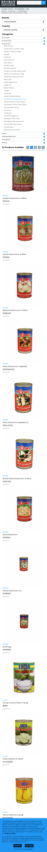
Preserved (6, 37)
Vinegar (6, 90)
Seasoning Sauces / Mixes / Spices (14, 102)
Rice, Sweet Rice (9, 60)
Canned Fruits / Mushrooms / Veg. (14, 13)
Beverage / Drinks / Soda (12, 118)
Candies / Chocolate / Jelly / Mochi (15, 71)
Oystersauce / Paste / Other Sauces (15, 104)
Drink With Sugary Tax (11, 116)
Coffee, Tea (7, 85)
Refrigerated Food (9, 136)
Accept (17, 845)
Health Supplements (10, 82)
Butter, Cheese (9, 88)
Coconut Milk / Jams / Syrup (12, 124)
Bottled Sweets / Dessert (12, 130)
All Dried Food (8, 46)
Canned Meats (8, 127)
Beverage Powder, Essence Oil (14, 121)
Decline (29, 845)
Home (3, 11)
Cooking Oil (8, 113)
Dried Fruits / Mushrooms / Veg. (14, 74)
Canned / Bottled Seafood (12, 96)
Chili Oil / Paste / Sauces (11, 107)
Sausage (6, 54)
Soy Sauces (7, 110)
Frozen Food (6, 41)
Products (11, 11)
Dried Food (22, 11)
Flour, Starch (8, 63)
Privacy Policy (10, 833)
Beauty (4, 142)
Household (6, 139)
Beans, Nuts (8, 79)
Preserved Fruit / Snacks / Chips (14, 49)
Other (4, 133)
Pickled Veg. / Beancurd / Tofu (13, 77)
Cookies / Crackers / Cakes (12, 51)
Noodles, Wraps (9, 65)
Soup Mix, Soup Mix (10, 68)
